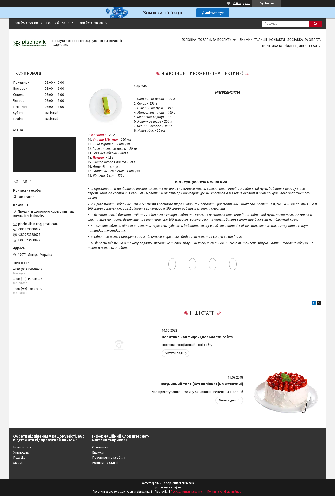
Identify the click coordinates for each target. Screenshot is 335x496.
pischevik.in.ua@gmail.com (38, 224)
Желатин (98, 135)
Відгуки (98, 453)
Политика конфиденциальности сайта (197, 337)
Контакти (277, 40)
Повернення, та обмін (108, 458)
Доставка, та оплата (304, 40)
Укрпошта (21, 453)
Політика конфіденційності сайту (291, 46)
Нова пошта (22, 447)
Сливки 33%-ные (105, 140)
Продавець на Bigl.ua (167, 487)
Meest (17, 463)
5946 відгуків (241, 3)
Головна (189, 40)
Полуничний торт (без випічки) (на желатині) (201, 384)
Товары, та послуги (215, 40)
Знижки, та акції (253, 40)
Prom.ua (189, 483)
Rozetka (19, 458)
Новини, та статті (105, 463)
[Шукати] (315, 24)
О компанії (100, 447)
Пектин (99, 158)
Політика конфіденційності (225, 491)
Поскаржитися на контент (188, 491)
